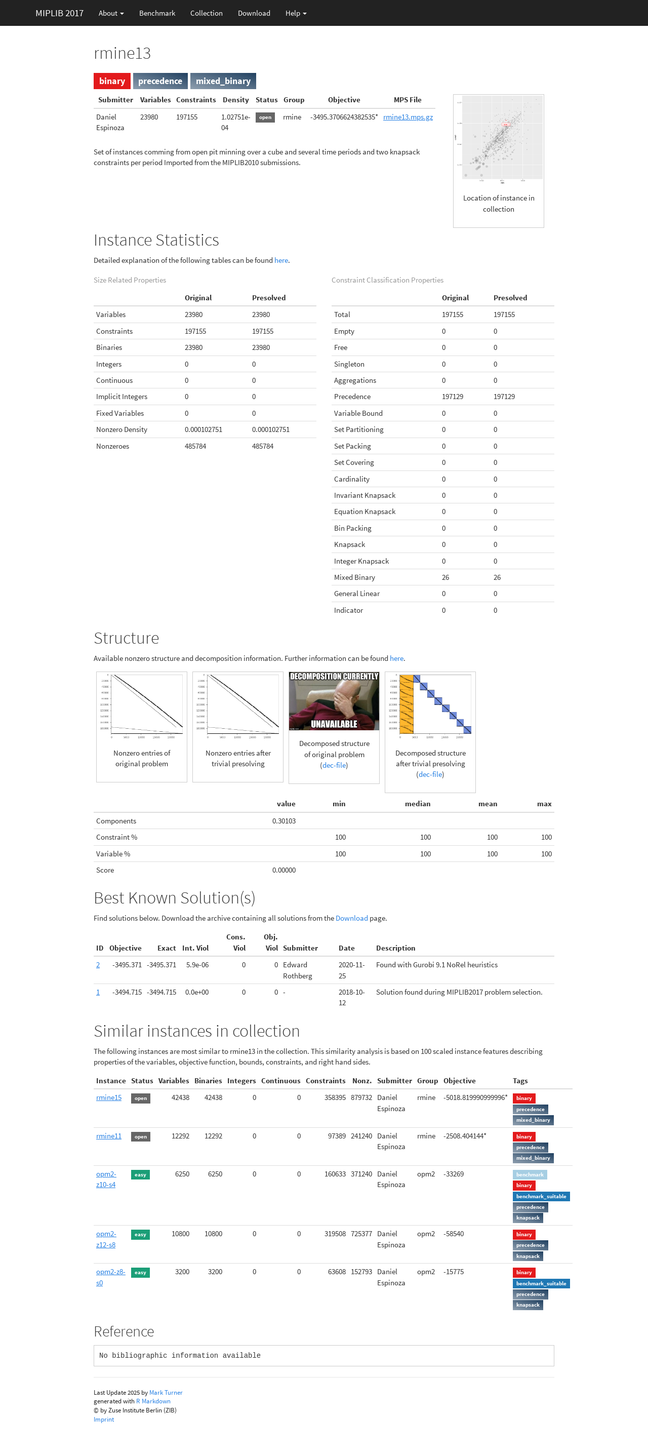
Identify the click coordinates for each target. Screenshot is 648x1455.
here (281, 260)
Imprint (104, 1419)
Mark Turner (166, 1392)
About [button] (111, 13)
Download (254, 13)
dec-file (334, 765)
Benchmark (157, 13)
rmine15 (109, 1097)
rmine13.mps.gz (408, 117)
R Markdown (153, 1401)
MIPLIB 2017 (59, 13)
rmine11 (109, 1136)
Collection (206, 13)
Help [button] (296, 13)
